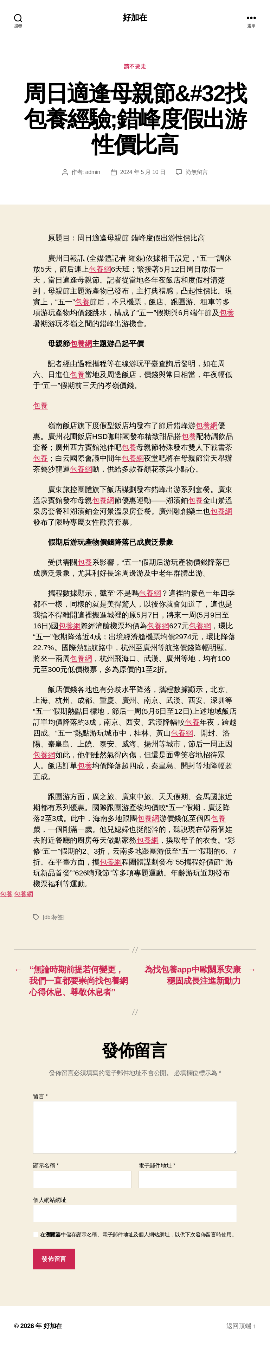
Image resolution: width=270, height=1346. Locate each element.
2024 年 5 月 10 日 (142, 172)
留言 (40, 1096)
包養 (82, 302)
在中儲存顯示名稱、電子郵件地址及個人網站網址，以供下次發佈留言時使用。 (138, 1234)
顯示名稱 (46, 1166)
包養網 (100, 269)
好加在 (135, 17)
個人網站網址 (49, 1200)
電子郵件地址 (157, 1166)
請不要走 (135, 66)
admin (92, 172)
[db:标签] (53, 917)
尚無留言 (197, 172)
